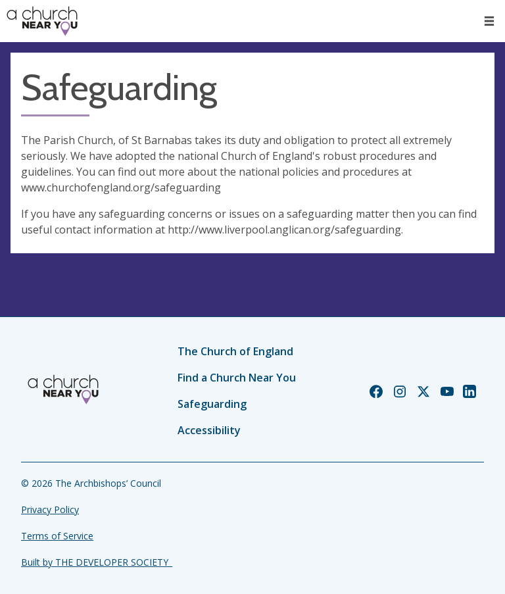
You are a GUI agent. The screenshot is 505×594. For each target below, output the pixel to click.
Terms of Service (57, 536)
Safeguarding (212, 404)
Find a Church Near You (237, 377)
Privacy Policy (50, 509)
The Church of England (235, 351)
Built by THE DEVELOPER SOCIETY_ (96, 562)
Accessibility (209, 430)
